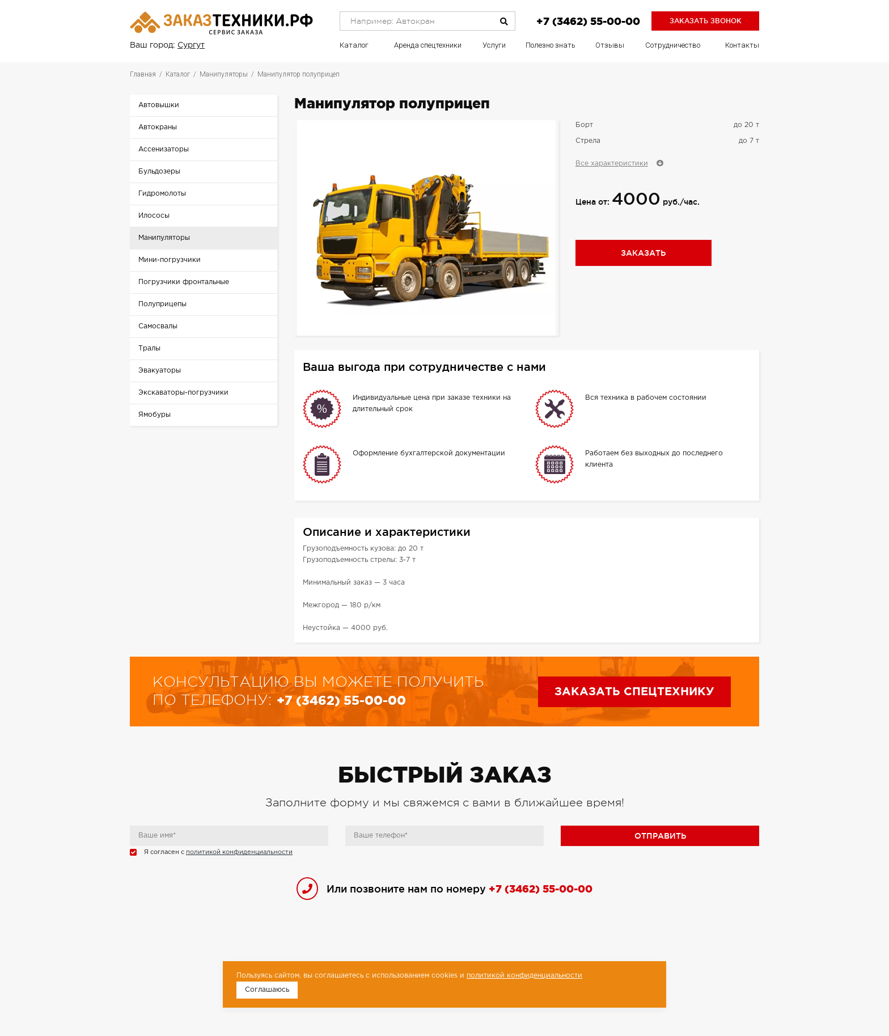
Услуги (494, 45)
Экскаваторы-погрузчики (183, 393)
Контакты (742, 45)
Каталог (354, 45)
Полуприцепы (162, 304)
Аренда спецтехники (428, 45)
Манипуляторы (164, 238)
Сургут (191, 45)
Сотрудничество (672, 45)
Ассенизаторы (163, 149)
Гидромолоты (162, 194)
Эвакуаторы (159, 370)
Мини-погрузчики (169, 260)
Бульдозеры (159, 171)
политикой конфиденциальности (239, 852)
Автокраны (157, 127)
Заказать (643, 252)
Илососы (154, 216)
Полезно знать (550, 45)
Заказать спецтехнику (634, 692)
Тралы (149, 348)
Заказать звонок (706, 20)
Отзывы (609, 45)
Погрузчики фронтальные (183, 282)
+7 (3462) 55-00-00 (588, 21)
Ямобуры (154, 415)
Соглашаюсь (267, 990)
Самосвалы (157, 326)
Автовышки (158, 105)
